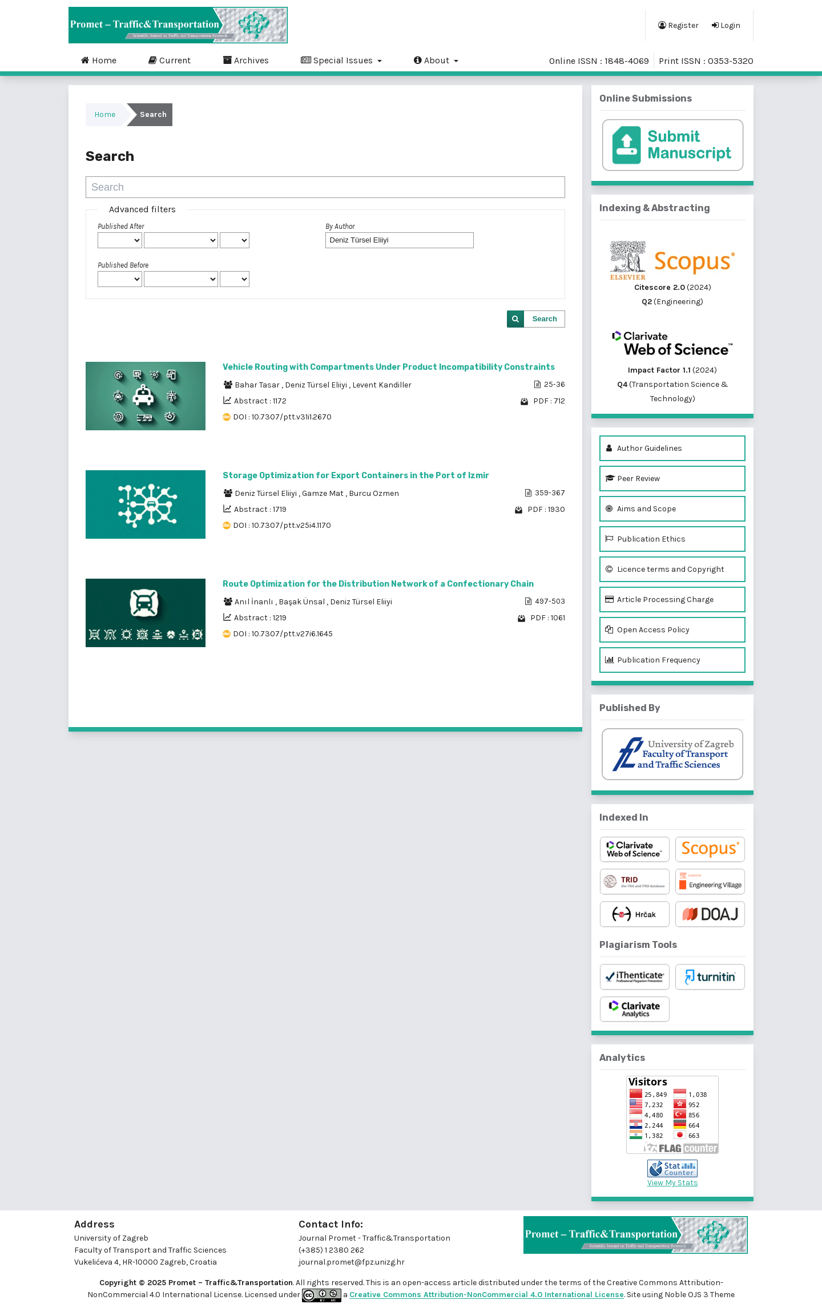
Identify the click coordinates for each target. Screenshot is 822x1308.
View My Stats (672, 1183)
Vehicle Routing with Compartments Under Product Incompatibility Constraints (389, 367)
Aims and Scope (640, 509)
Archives (246, 60)
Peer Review (632, 478)
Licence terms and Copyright (664, 569)
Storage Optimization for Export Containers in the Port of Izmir (356, 476)
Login (726, 25)
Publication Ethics (645, 539)
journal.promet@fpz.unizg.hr (352, 1262)
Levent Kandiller (382, 385)
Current (169, 60)
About (433, 60)
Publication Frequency (652, 660)
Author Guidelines (643, 448)
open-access (427, 1282)
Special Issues (338, 60)
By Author (339, 226)
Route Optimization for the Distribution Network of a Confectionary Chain (378, 584)
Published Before (123, 265)
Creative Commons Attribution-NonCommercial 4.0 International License (486, 1295)
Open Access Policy (647, 630)
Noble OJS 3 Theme (699, 1295)
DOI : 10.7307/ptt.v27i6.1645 (283, 634)
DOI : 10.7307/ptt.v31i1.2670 (282, 417)
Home (98, 60)
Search (545, 318)
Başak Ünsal (303, 602)
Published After (121, 226)
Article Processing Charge (659, 599)
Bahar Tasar (258, 385)
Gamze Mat (323, 493)
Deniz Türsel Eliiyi (317, 385)
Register (678, 25)
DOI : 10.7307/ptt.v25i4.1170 (282, 525)
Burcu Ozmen (374, 493)
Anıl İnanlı (255, 602)
